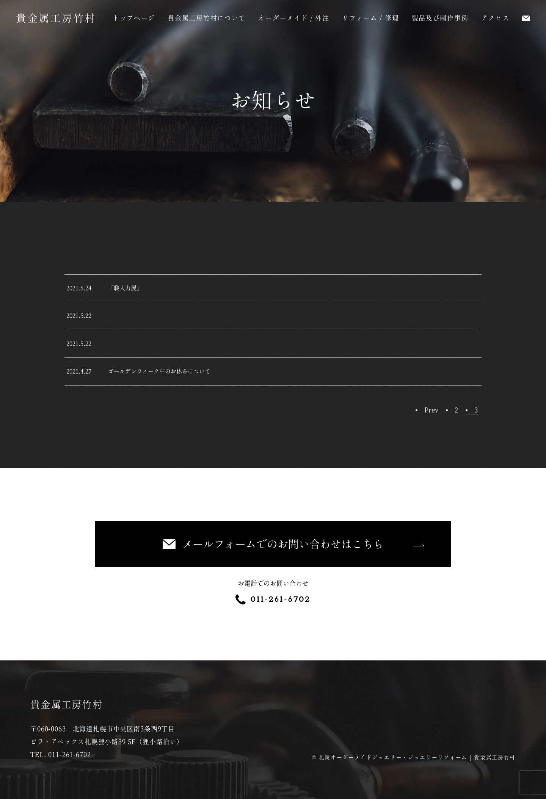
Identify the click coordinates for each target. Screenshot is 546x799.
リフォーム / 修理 (370, 18)
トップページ (134, 18)
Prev (431, 410)
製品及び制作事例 (440, 18)
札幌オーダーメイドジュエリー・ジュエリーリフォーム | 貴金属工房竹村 (417, 757)
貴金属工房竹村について (207, 18)
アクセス (495, 18)
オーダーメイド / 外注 (293, 18)
